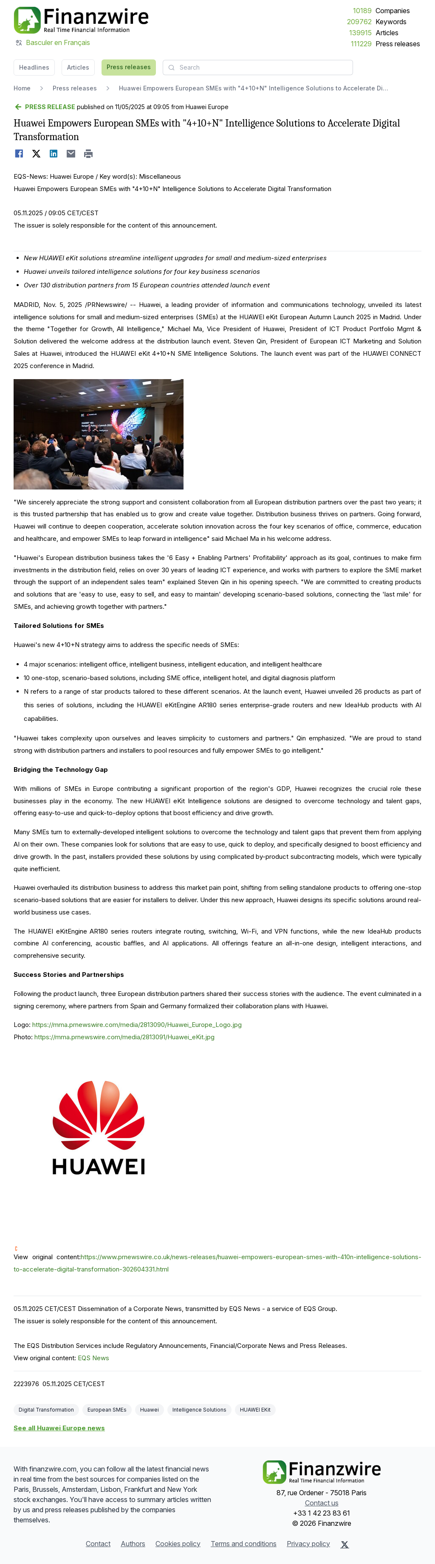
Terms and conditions (244, 1543)
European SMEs (107, 1409)
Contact (98, 1543)
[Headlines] (81, 20)
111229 (361, 43)
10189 (362, 10)
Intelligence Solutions (199, 1409)
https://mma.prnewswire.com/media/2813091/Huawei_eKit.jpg (124, 1037)
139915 (360, 32)
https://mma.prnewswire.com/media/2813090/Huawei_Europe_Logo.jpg (137, 1025)
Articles (387, 32)
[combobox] (258, 67)
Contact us (322, 1503)
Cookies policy (178, 1543)
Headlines (34, 67)
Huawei (149, 1409)
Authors (133, 1543)
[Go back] (44, 107)
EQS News (93, 1358)
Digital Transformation (46, 1409)
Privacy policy (308, 1543)
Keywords (391, 21)
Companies (393, 10)
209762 (359, 21)
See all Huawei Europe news (59, 1428)
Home (22, 88)
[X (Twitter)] (344, 1544)
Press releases (398, 43)
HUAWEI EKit (255, 1409)
